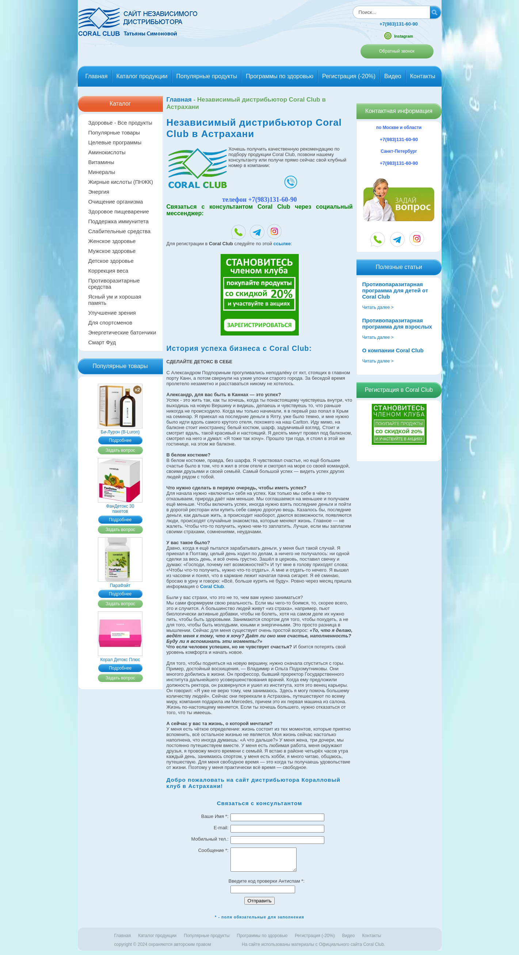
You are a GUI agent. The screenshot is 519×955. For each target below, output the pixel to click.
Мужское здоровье (112, 251)
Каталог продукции (141, 76)
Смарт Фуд (102, 342)
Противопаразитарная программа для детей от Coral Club (395, 290)
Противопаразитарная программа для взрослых (397, 323)
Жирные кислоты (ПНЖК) (120, 182)
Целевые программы (115, 142)
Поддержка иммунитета (118, 221)
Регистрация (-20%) (348, 76)
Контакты (422, 76)
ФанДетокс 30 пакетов (120, 506)
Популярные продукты (206, 76)
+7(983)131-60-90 (398, 24)
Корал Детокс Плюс (120, 657)
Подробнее (120, 440)
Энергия (99, 192)
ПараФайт (120, 583)
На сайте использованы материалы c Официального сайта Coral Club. (313, 948)
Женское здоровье (112, 241)
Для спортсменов (110, 322)
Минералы (101, 172)
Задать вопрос (120, 450)
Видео (392, 76)
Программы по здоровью (279, 76)
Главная (96, 76)
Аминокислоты (107, 152)
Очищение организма (115, 201)
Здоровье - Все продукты (120, 123)
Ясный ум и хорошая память (114, 299)
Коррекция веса (108, 271)
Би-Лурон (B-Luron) (120, 429)
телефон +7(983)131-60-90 (259, 199)
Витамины (101, 162)
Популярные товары (114, 132)
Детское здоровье (111, 261)
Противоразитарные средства (114, 283)
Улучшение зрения (112, 313)
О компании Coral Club (393, 350)
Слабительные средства (119, 231)
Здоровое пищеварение (118, 211)
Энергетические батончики (122, 332)
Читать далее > (378, 307)
